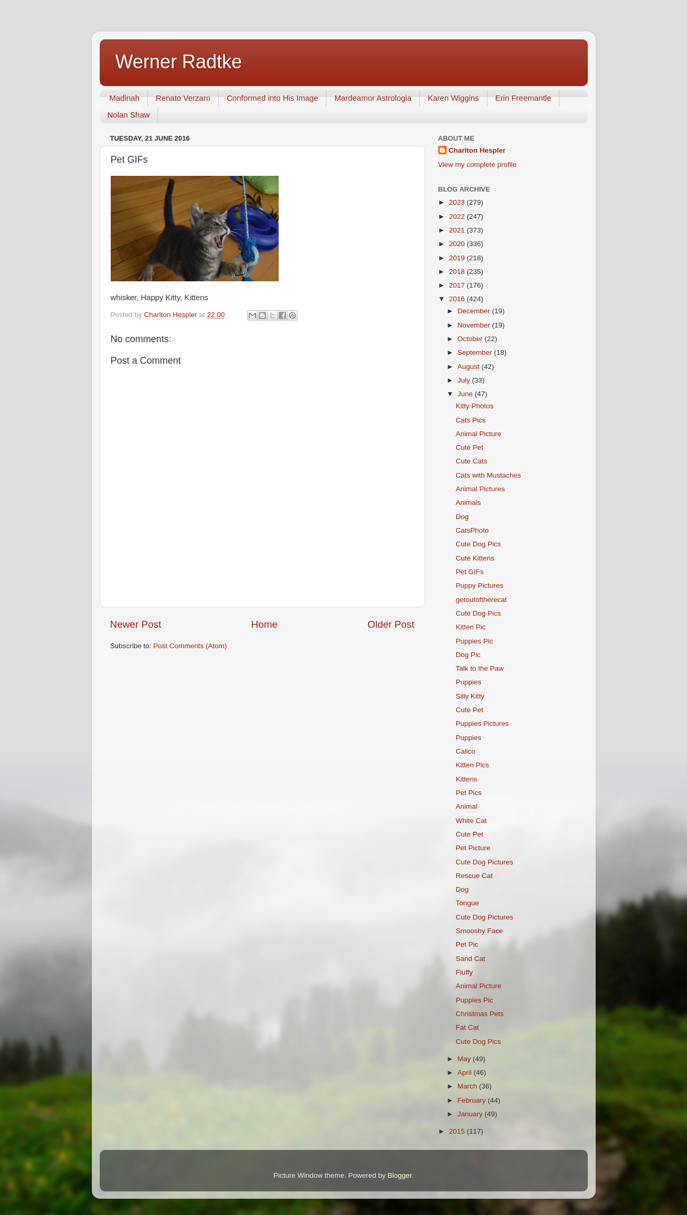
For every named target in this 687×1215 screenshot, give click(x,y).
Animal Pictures (480, 489)
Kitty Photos (474, 406)
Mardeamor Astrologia (372, 97)
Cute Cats (471, 461)
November (475, 325)
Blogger (400, 1175)
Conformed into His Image (272, 97)
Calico (465, 751)
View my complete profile (477, 164)
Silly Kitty (470, 696)
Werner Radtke (178, 61)
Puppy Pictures (479, 585)
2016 (458, 299)
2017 (458, 285)
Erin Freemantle (523, 97)
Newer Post (136, 624)
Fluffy (464, 972)
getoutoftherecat (481, 600)
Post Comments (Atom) (190, 646)
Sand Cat (470, 959)
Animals (468, 502)
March (468, 1086)
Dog (462, 517)
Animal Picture (478, 434)
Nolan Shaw (129, 114)
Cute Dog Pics (478, 544)
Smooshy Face (479, 931)
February (473, 1100)
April (466, 1072)
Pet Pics (469, 793)
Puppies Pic (474, 641)
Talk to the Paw (480, 668)
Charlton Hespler (477, 150)
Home (264, 624)
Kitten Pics (472, 765)
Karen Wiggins (453, 97)
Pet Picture (473, 848)
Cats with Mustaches (488, 475)
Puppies (468, 682)
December (475, 311)
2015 (458, 1131)
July (465, 380)
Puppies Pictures (482, 723)
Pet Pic (467, 944)
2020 (458, 244)
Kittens (466, 779)
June (466, 394)
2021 (458, 230)
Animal (466, 806)
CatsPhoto (472, 530)
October (471, 339)
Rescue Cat (474, 876)
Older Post (390, 624)
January (471, 1114)
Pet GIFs (469, 572)
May (465, 1059)
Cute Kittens (475, 558)
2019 (458, 258)
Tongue (467, 903)
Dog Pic (468, 655)
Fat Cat (467, 1027)
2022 (458, 216)
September (476, 352)
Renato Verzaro (183, 97)
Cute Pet (469, 447)
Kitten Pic (470, 627)
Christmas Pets (480, 1014)
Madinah (124, 97)
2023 (458, 202)
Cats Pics (470, 420)
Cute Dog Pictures (484, 862)
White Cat (471, 821)
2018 (458, 272)
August (470, 367)
